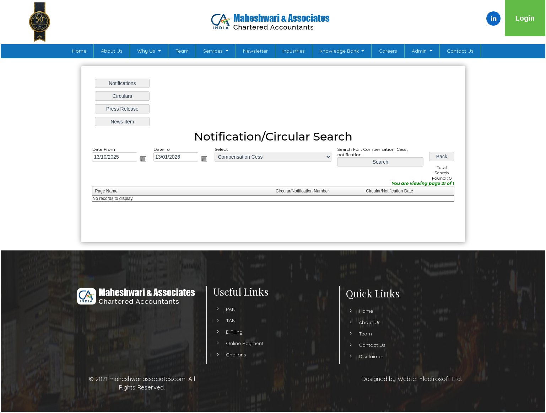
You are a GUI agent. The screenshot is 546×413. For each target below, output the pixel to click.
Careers (388, 51)
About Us (112, 51)
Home (79, 51)
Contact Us (460, 51)
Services (213, 51)
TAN (231, 327)
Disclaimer (364, 356)
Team (182, 51)
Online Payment (245, 349)
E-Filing (234, 338)
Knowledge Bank (339, 51)
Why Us (147, 51)
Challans (236, 361)
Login (525, 18)
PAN (231, 315)
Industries (293, 51)
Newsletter (255, 51)
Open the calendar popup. (143, 159)
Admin (420, 51)
